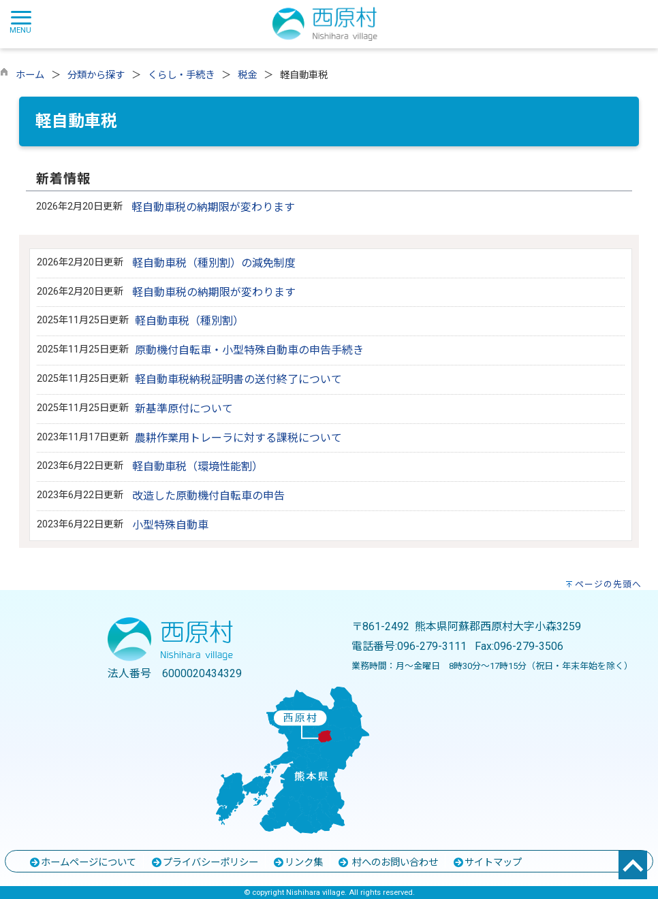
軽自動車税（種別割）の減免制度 (214, 263)
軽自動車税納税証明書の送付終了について (238, 379)
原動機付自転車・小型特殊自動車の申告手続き (249, 350)
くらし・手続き (181, 75)
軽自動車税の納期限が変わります (213, 207)
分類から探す (96, 75)
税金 (247, 75)
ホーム (30, 75)
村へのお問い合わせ (387, 862)
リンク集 (297, 862)
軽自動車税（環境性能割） (197, 466)
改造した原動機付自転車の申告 (208, 495)
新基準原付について (184, 408)
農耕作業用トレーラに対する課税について (238, 437)
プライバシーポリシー (204, 862)
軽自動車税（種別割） (189, 320)
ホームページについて (82, 862)
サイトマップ (487, 862)
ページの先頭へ (608, 584)
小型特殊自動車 (170, 525)
